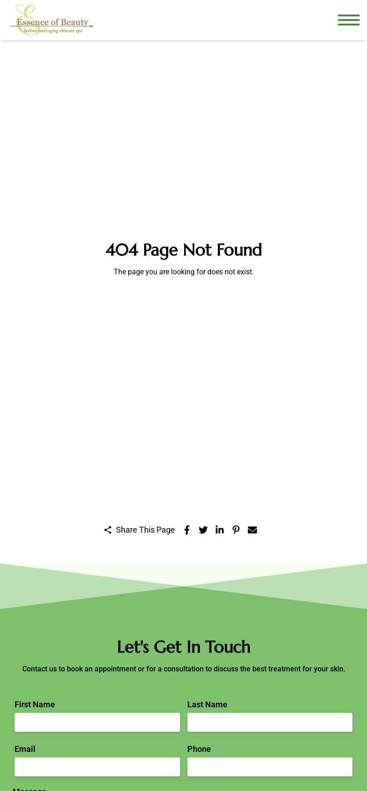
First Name (35, 704)
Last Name (207, 704)
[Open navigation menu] (349, 20)
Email (25, 749)
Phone (199, 749)
